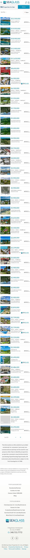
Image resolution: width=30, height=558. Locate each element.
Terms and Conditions (14, 549)
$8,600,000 (15, 68)
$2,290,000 (15, 427)
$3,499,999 (15, 238)
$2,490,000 (15, 357)
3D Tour (4, 248)
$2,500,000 (15, 347)
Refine (24, 7)
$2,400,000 (15, 377)
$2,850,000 (15, 307)
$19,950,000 (15, 29)
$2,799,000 (15, 317)
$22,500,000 (15, 19)
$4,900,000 (15, 138)
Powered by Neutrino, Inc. (15, 547)
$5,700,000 (15, 108)
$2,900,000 (15, 268)
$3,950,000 (15, 168)
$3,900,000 (15, 178)
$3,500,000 (15, 228)
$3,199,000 (15, 248)
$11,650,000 (15, 58)
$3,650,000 (15, 218)
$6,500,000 (15, 88)
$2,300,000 (15, 407)
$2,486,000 (15, 367)
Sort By (3, 12)
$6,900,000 (15, 78)
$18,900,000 (15, 39)
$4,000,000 (15, 158)
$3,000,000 (15, 258)
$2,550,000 (15, 337)
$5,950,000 (15, 98)
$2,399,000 (15, 397)
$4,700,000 (15, 148)
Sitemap (24, 549)
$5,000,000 (15, 118)
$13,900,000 (15, 49)
